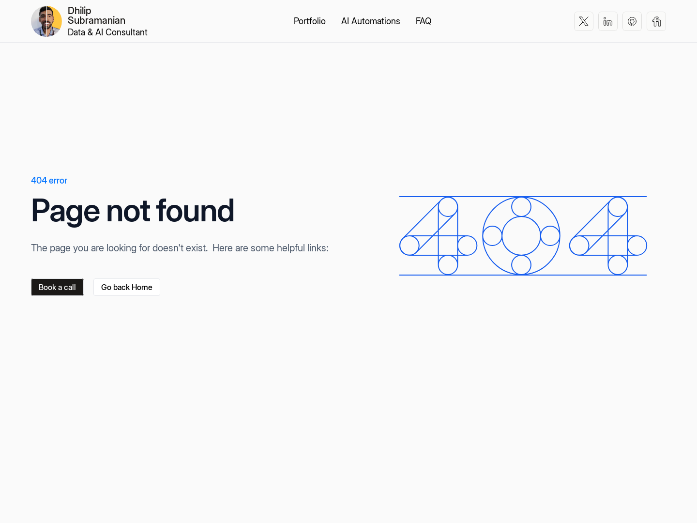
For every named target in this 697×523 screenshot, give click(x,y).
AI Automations (370, 21)
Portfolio (310, 21)
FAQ (423, 21)
